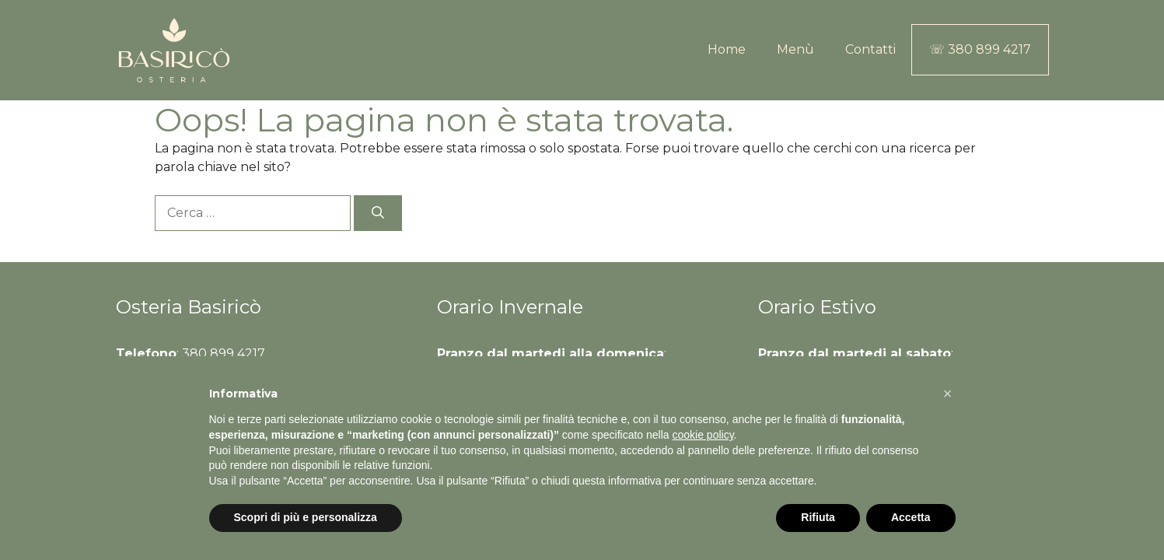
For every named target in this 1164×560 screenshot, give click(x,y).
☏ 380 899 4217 (980, 49)
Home (727, 49)
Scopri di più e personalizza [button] (305, 517)
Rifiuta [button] (818, 517)
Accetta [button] (911, 517)
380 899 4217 (223, 353)
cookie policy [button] (702, 435)
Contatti (870, 49)
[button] (947, 393)
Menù (795, 49)
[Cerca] (378, 213)
